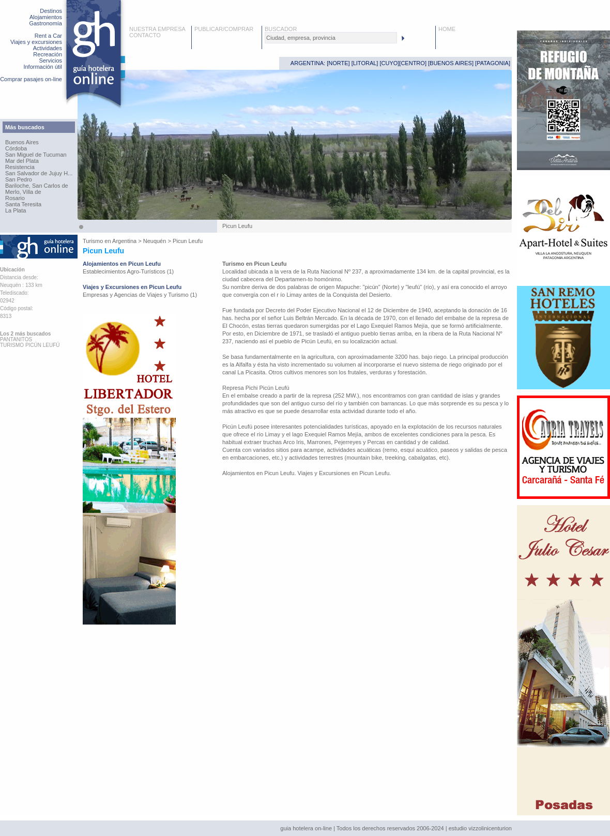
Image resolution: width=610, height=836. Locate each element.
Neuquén (154, 241)
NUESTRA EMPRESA (157, 29)
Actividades (47, 48)
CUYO (390, 63)
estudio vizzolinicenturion (480, 828)
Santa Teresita (23, 204)
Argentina (124, 241)
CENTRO (412, 63)
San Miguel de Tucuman (36, 154)
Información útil (42, 67)
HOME (446, 29)
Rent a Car (48, 36)
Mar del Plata (22, 161)
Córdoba (16, 148)
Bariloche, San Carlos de (36, 186)
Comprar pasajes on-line (31, 79)
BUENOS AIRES (451, 63)
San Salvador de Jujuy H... (38, 173)
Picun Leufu (188, 241)
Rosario (15, 198)
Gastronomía (45, 23)
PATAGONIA (493, 63)
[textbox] (331, 37)
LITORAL (365, 63)
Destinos (51, 11)
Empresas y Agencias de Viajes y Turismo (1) (140, 295)
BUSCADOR (281, 29)
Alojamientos (45, 17)
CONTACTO (145, 35)
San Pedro (18, 179)
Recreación (47, 54)
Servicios (50, 60)
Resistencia (20, 167)
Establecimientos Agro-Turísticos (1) (128, 271)
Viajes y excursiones (36, 42)
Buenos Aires (22, 142)
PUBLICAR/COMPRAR (223, 29)
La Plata (15, 210)
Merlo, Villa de (23, 192)
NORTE (338, 63)
